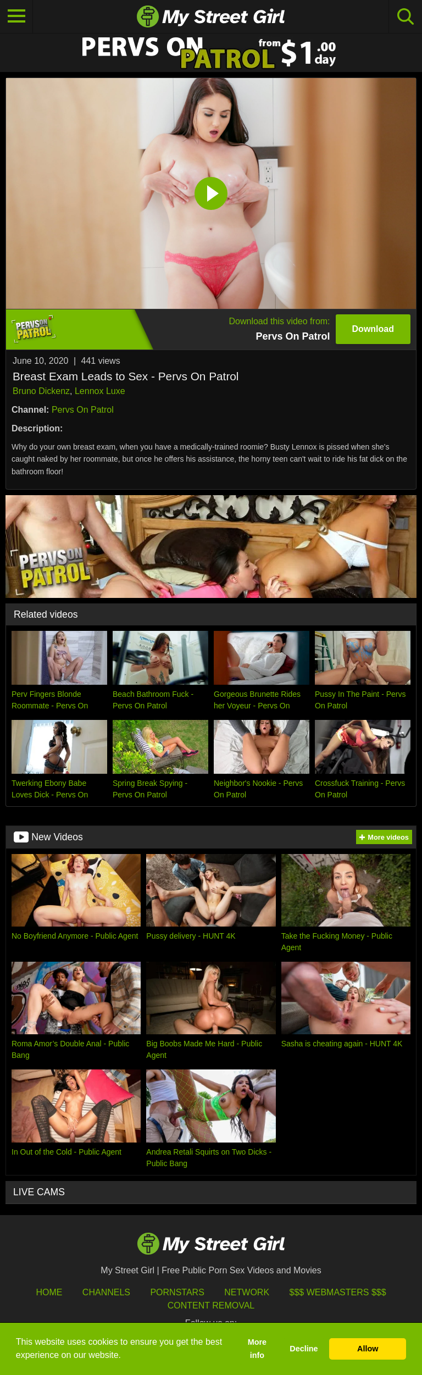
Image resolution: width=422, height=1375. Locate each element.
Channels (106, 1292)
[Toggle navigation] (16, 16)
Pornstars (177, 1292)
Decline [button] (304, 1348)
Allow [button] (367, 1348)
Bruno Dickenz (41, 391)
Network (246, 1292)
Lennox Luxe (100, 391)
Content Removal (211, 1305)
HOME (49, 1292)
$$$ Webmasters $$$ (338, 1292)
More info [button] (257, 1349)
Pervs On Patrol (83, 409)
